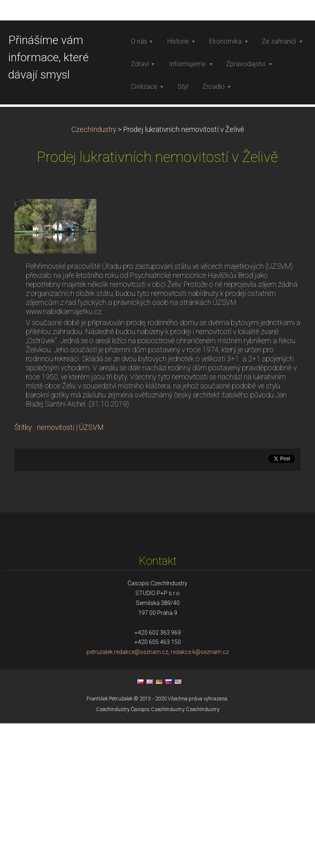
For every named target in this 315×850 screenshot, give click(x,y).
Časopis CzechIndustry (158, 836)
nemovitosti (55, 554)
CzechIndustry (93, 256)
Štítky (23, 554)
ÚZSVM (91, 554)
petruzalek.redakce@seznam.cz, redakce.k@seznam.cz (158, 779)
